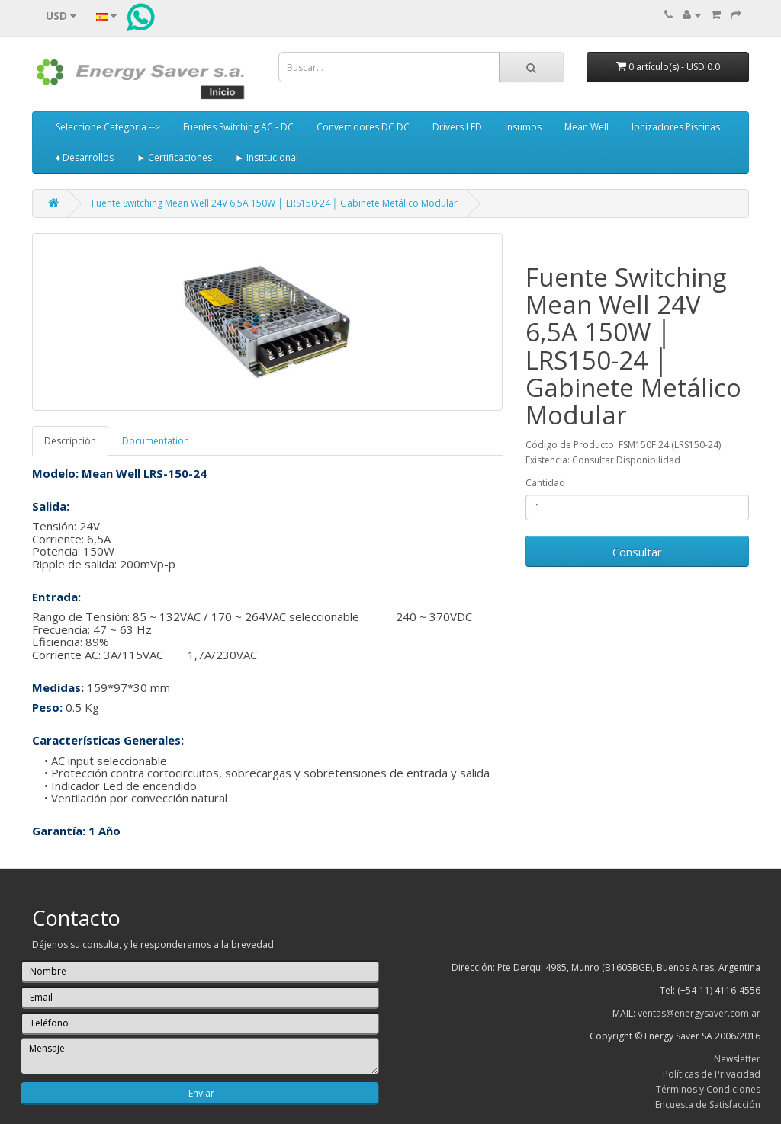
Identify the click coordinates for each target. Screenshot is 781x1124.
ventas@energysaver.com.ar (699, 1013)
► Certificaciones (174, 157)
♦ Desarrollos (85, 157)
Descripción (70, 440)
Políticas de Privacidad (711, 1074)
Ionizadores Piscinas (676, 126)
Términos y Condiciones (708, 1089)
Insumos (523, 126)
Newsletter (737, 1058)
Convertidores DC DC (363, 126)
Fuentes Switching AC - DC (238, 126)
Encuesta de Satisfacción (707, 1104)
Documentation (155, 440)
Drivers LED (457, 126)
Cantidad (545, 482)
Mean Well (586, 126)
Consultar (637, 551)
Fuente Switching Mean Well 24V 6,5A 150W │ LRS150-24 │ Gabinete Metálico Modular (275, 203)
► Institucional (266, 157)
